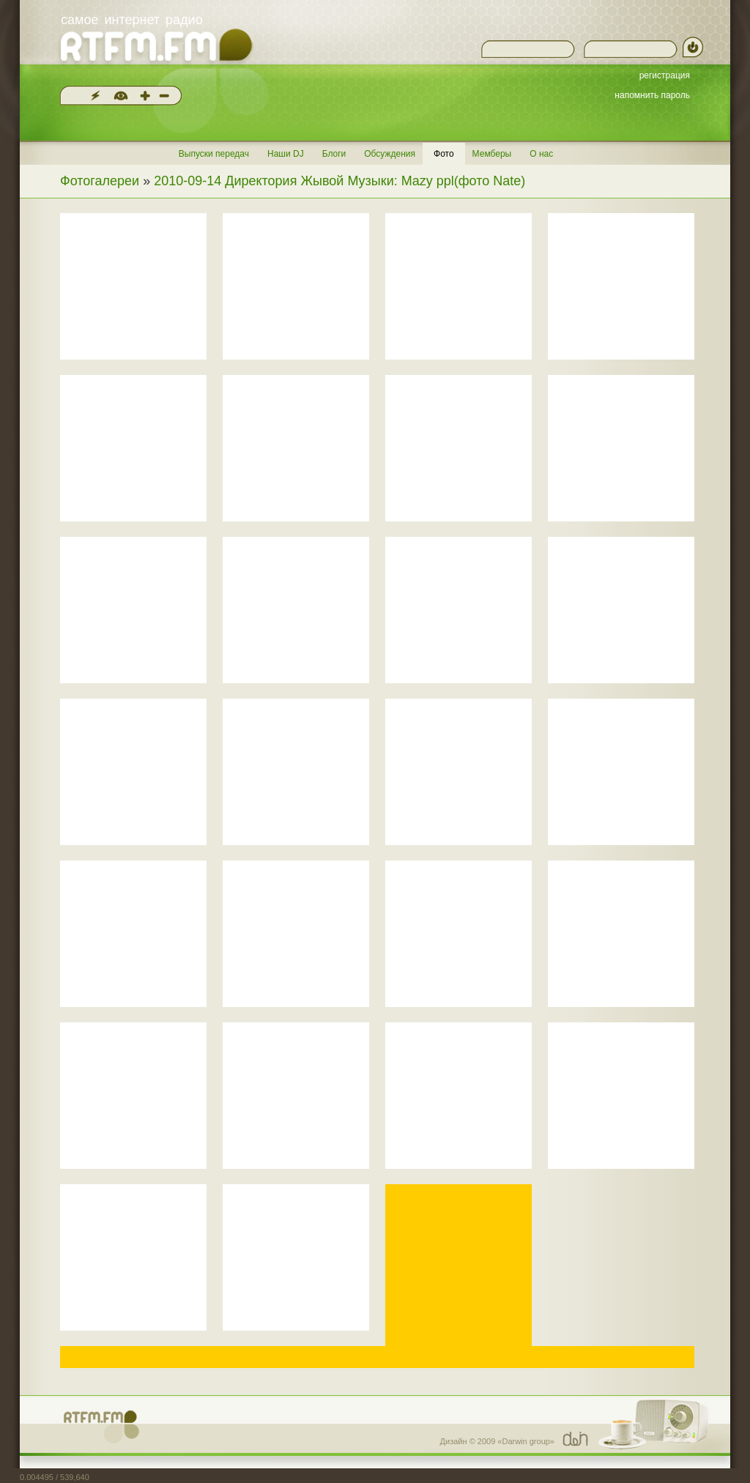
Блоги (334, 154)
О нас (541, 154)
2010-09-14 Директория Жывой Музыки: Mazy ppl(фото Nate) (339, 181)
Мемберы (492, 154)
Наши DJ (285, 154)
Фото (444, 154)
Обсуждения (389, 154)
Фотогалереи (99, 181)
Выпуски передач (214, 154)
